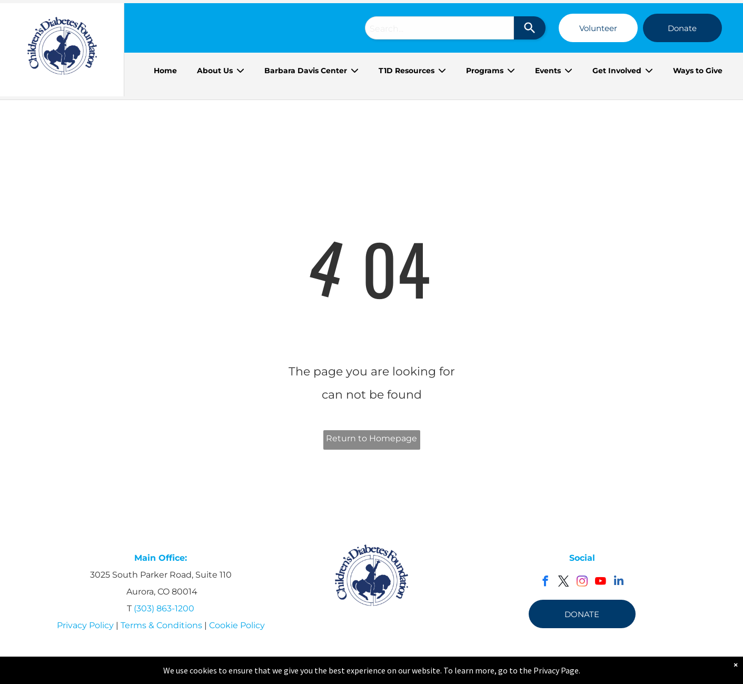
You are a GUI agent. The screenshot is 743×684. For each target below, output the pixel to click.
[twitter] (564, 582)
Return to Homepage (371, 438)
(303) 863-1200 (164, 608)
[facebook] (545, 582)
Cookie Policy (237, 625)
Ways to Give (697, 70)
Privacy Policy (85, 625)
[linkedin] (619, 582)
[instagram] (582, 582)
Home (165, 70)
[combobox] (439, 27)
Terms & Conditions (161, 625)
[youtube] (600, 582)
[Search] (530, 27)
